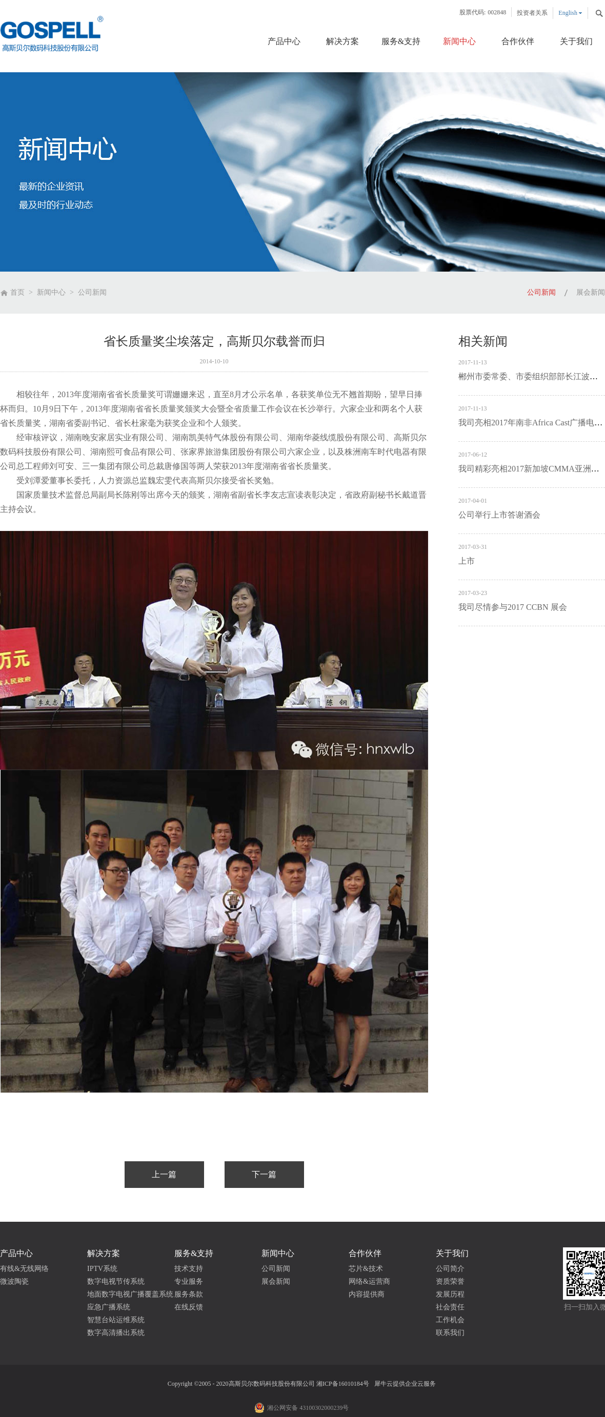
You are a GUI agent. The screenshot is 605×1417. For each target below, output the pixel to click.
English (567, 12)
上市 (466, 561)
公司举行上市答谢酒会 (499, 514)
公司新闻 (92, 292)
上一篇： (164, 1174)
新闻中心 (51, 292)
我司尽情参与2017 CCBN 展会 (512, 607)
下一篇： (264, 1174)
